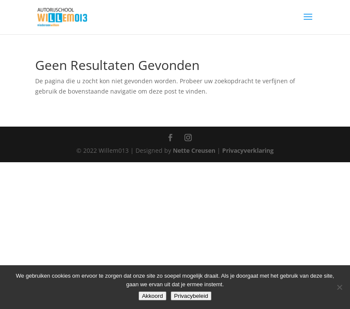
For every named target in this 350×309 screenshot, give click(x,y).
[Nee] (339, 287)
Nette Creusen (195, 150)
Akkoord (152, 296)
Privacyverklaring (248, 150)
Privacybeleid (191, 296)
